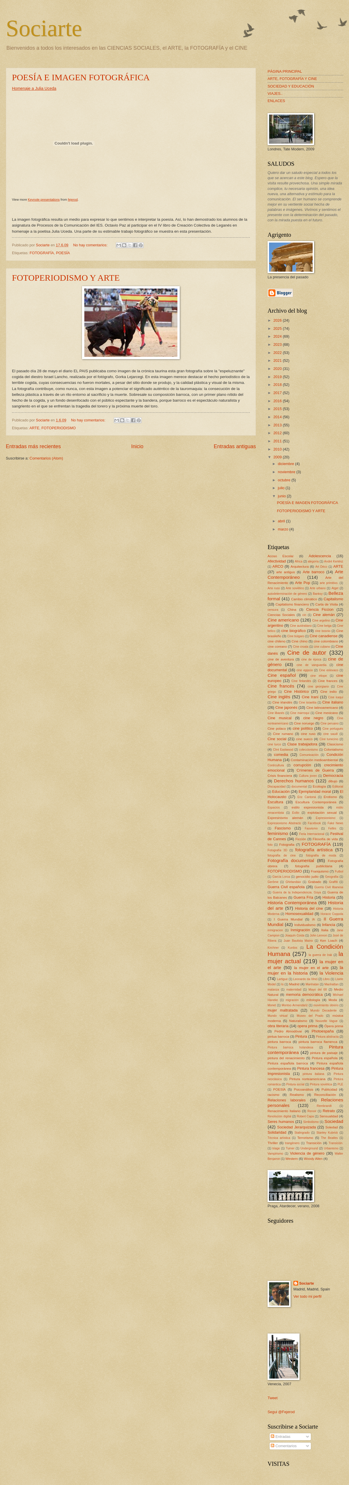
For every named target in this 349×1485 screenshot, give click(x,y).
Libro (326, 979)
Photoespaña (322, 1031)
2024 (278, 336)
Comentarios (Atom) (46, 458)
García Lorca (281, 876)
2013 (278, 425)
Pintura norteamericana (307, 1079)
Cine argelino (321, 620)
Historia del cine (309, 908)
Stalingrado (301, 1132)
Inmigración (300, 930)
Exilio (295, 812)
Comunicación (309, 754)
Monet (272, 1005)
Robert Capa (305, 1116)
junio (282, 496)
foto (270, 844)
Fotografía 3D (277, 850)
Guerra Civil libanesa (328, 887)
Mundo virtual (278, 1015)
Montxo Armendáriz (294, 1005)
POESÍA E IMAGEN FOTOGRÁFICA (81, 77)
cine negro (313, 718)
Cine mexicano (326, 713)
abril (282, 521)
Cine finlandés (301, 681)
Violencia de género (307, 1153)
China (291, 609)
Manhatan (312, 984)
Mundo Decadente (323, 1010)
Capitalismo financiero (292, 604)
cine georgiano (318, 686)
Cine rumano (283, 734)
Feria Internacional (311, 834)
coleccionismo (308, 749)
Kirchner (273, 947)
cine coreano (277, 646)
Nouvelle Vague (327, 1021)
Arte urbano (318, 588)
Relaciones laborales (287, 1100)
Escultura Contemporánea (315, 802)
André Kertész (333, 561)
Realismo (297, 1094)
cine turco (274, 744)
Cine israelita (307, 702)
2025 (278, 328)
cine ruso (308, 734)
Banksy (318, 593)
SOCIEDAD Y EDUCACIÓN (291, 86)
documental (299, 786)
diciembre (286, 464)
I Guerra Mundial (288, 919)
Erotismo (330, 797)
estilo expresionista (308, 807)
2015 (278, 409)
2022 (278, 352)
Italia (324, 930)
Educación (281, 791)
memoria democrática (304, 994)
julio (281, 488)
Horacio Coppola (331, 914)
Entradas (280, 1436)
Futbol (339, 871)
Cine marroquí (299, 713)
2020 (278, 368)
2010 (278, 449)
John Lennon (318, 935)
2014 (278, 417)
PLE (340, 1084)
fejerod (73, 199)
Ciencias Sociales (281, 615)
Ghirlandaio (293, 882)
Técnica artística (279, 1137)
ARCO (278, 566)
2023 (278, 344)
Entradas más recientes (33, 446)
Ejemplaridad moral (315, 791)
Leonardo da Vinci (305, 979)
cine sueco (304, 739)
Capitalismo (333, 599)
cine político (303, 728)
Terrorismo (305, 1137)
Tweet (272, 1398)
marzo (283, 529)
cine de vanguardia (312, 665)
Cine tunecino (328, 739)
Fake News (335, 823)
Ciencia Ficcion (320, 609)
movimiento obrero (326, 1005)
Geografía (332, 876)
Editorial (337, 786)
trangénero (292, 1143)
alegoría (313, 561)
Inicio (137, 446)
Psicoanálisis (303, 1089)
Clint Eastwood (283, 749)
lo (282, 984)
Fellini (332, 828)
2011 (278, 441)
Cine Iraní (310, 697)
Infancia (328, 925)
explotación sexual (321, 812)
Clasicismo (335, 744)
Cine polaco (277, 728)
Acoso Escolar (281, 556)
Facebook (314, 823)
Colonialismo (333, 749)
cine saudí (330, 734)
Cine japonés (286, 707)
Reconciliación (325, 1094)
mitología (313, 1000)
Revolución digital (279, 1116)
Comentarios (284, 1446)
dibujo (332, 781)
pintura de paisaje (324, 1053)
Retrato (329, 1111)
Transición (313, 1143)
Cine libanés (276, 713)
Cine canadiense (324, 636)
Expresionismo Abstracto (284, 823)
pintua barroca (278, 1036)
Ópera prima (333, 1026)
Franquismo (320, 871)
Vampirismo (275, 1153)
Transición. (336, 1143)
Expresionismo (326, 818)
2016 (278, 401)
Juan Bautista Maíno (298, 940)
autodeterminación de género (287, 593)
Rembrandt (324, 1105)
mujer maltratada (283, 1010)
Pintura (301, 1036)
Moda (332, 1000)
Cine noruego (304, 723)
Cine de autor (306, 652)
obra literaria (278, 1026)
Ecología (319, 786)
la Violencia (331, 973)
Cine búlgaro (295, 636)
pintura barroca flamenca (318, 1042)
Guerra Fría (303, 897)
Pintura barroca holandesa (290, 1047)
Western (291, 1158)
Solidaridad (277, 1132)
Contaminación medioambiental (314, 760)
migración (292, 1000)
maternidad (293, 989)
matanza (273, 989)
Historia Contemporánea (292, 902)
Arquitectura (300, 566)
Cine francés (281, 685)
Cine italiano (332, 702)
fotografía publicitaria (313, 866)
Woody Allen (313, 1158)
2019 (278, 377)
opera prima (308, 1026)
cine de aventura (281, 659)
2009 (278, 457)
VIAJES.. (275, 93)
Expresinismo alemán (285, 818)
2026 (278, 320)
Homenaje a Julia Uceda (34, 88)
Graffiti (333, 882)
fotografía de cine (282, 855)
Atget (335, 588)
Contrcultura (276, 765)
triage (276, 1148)
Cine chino (299, 641)
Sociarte (44, 28)
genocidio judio (307, 876)
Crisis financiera (280, 775)
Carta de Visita (326, 604)
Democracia (333, 775)
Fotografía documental (291, 860)
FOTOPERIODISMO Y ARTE (66, 277)
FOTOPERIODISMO (58, 428)
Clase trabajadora (302, 744)
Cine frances (327, 681)
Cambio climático (304, 599)
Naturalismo (298, 1021)
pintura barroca (279, 1042)
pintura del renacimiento (286, 1058)
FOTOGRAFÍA (42, 253)
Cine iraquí (335, 697)
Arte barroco (313, 572)
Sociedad (334, 1121)
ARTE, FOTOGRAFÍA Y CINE (292, 78)
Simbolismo (311, 1121)
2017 (278, 393)
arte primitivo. (329, 583)
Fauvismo (311, 828)
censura (273, 609)
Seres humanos (281, 1121)
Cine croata (301, 646)
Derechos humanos (294, 780)
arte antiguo (285, 572)
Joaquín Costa (295, 935)
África (298, 561)
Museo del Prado (310, 1015)
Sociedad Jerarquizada (296, 1127)
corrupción (302, 765)
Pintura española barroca (288, 1063)
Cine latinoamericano (322, 707)
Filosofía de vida (325, 839)
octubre (284, 480)
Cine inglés (279, 696)
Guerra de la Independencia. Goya (297, 892)
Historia (329, 897)
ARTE (34, 428)
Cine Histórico (296, 691)
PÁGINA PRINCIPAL (285, 71)
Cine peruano (329, 723)
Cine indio (328, 691)
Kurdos (293, 947)
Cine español (282, 675)
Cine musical (279, 718)
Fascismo (283, 828)
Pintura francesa (311, 1068)
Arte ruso (274, 588)
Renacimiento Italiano (284, 1111)
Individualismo (305, 925)
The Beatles (329, 1137)
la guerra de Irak (320, 955)
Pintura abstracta (327, 1036)
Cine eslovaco (328, 670)
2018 (278, 384)
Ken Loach (328, 940)
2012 (278, 433)
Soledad (331, 1127)
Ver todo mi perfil (307, 1296)
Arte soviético (295, 588)
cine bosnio (322, 631)
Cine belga (324, 625)
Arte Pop (302, 583)
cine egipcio (305, 670)
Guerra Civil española (286, 887)
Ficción (300, 839)
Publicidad (329, 1089)
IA (313, 919)
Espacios (274, 807)
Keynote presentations (44, 199)
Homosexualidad (299, 913)
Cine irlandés (282, 702)
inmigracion (275, 930)
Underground (309, 1148)
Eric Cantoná (307, 797)
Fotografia (286, 844)
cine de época (311, 659)
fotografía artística (313, 849)
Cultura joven (308, 775)
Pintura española (325, 1058)
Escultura (275, 802)
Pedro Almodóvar (288, 1031)
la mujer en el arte (311, 968)
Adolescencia (320, 556)
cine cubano (322, 646)
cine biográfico (293, 630)
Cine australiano (301, 625)
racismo (273, 1094)
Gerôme (273, 882)
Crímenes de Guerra (315, 770)
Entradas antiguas (235, 446)
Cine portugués (333, 728)
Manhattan (332, 984)
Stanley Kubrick (327, 1132)
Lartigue (282, 979)
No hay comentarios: (90, 245)
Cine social (277, 739)
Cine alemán (324, 614)
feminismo (278, 833)
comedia (281, 754)
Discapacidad (277, 786)
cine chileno (276, 641)
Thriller (273, 1143)
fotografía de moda (321, 855)
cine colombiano (326, 641)
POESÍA (63, 253)
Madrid (294, 984)
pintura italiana (313, 1074)
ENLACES (276, 101)
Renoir (311, 1111)
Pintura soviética (321, 1084)
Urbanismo (331, 1148)
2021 (278, 360)
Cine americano (283, 619)
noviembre (287, 472)
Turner (290, 1148)
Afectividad (277, 561)
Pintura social (295, 1084)
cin (304, 615)
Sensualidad (328, 1116)
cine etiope (318, 675)
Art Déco (321, 566)
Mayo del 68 (318, 989)
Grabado (314, 882)
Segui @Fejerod (281, 1412)
